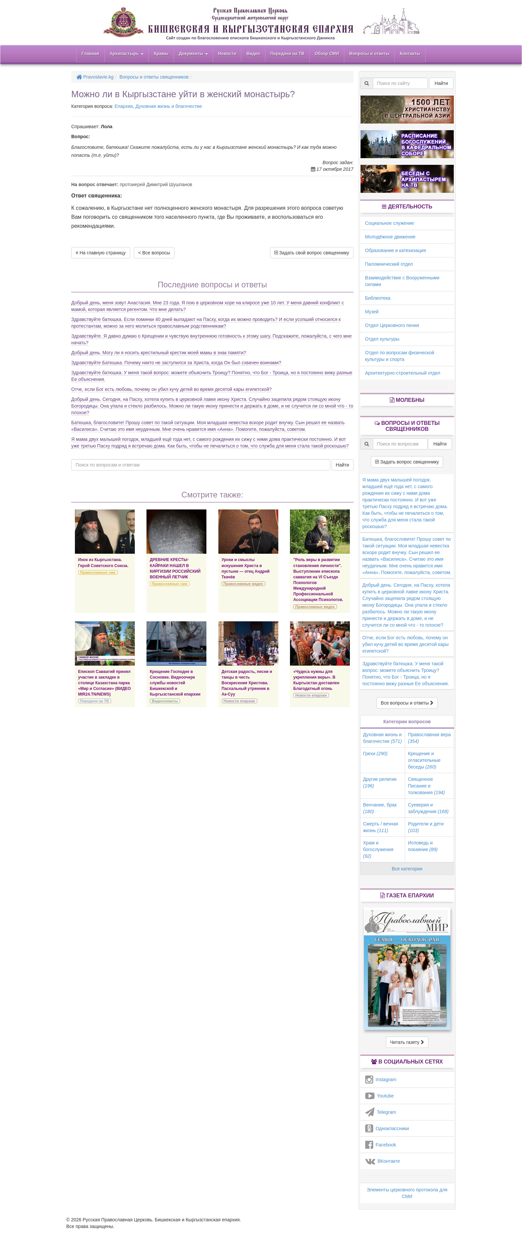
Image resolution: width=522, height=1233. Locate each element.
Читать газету (407, 1042)
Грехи (375, 753)
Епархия (124, 106)
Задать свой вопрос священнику (311, 252)
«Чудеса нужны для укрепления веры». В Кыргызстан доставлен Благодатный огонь (316, 680)
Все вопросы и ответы (407, 703)
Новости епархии (239, 701)
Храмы (161, 53)
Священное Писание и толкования (426, 785)
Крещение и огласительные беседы (424, 760)
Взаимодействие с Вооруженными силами (402, 281)
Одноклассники (387, 1128)
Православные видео (243, 584)
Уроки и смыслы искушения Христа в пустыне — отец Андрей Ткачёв (246, 568)
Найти (342, 464)
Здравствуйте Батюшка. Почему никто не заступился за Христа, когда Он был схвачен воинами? (176, 362)
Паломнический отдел (389, 264)
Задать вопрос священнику (407, 461)
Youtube (379, 1095)
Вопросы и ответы (369, 53)
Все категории (407, 868)
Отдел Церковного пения (392, 325)
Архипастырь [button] (126, 53)
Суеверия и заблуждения (428, 808)
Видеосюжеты (165, 701)
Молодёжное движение (390, 236)
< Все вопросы (154, 252)
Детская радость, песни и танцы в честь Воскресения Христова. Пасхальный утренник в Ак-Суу (247, 683)
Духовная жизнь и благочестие (168, 106)
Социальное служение (389, 223)
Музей (372, 311)
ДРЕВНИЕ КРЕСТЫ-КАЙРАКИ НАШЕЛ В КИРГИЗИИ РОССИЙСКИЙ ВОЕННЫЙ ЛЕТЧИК (175, 568)
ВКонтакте (382, 1161)
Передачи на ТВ (287, 53)
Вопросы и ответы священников (154, 77)
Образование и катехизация (395, 250)
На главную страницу (101, 252)
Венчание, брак (380, 808)
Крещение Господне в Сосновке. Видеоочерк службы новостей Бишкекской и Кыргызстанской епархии (175, 683)
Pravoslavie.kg (95, 77)
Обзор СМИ (327, 53)
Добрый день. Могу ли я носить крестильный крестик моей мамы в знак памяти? (158, 352)
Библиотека (378, 298)
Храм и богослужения (378, 849)
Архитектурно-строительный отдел (402, 373)
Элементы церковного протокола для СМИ (407, 1193)
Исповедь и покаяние (422, 846)
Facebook (380, 1144)
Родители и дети (425, 827)
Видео (253, 53)
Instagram (380, 1079)
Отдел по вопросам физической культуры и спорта (399, 356)
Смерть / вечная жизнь (380, 827)
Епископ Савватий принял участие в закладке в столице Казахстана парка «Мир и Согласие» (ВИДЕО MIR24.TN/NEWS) (104, 683)
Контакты (410, 53)
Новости (227, 53)
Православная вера (429, 738)
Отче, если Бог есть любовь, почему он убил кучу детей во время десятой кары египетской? (171, 389)
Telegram (380, 1112)
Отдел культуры (382, 339)
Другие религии (380, 782)
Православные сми (98, 572)
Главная (90, 53)
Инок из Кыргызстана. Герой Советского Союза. (103, 562)
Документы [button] (193, 53)
